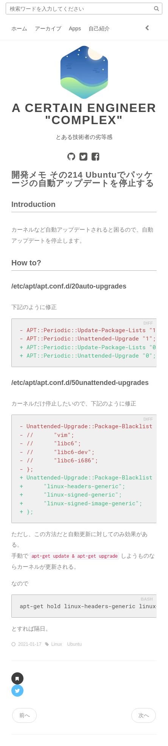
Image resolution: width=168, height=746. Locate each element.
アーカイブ (48, 28)
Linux (57, 644)
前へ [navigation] (24, 715)
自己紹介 (99, 28)
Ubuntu (74, 644)
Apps (75, 28)
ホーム (19, 28)
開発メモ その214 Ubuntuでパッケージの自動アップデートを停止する (82, 179)
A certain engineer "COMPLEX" (84, 114)
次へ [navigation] (143, 715)
